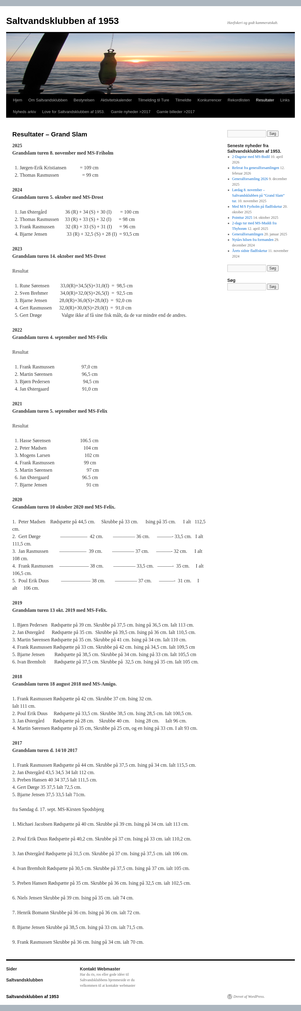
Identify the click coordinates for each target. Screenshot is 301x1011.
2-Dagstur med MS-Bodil (251, 157)
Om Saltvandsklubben (47, 100)
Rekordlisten (239, 100)
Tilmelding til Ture (153, 100)
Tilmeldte (183, 100)
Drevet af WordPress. (249, 996)
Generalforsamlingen (247, 234)
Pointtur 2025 (242, 217)
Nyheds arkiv (24, 111)
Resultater (265, 100)
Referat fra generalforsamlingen (255, 168)
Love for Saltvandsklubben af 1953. (73, 111)
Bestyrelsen (84, 100)
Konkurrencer (209, 100)
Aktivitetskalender (116, 100)
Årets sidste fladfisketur (250, 251)
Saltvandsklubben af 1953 (62, 21)
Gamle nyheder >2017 (130, 111)
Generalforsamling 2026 (250, 179)
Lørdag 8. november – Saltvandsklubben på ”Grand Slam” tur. (258, 195)
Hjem (17, 100)
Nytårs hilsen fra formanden (253, 240)
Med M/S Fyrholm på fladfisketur (257, 206)
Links (285, 100)
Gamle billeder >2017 (176, 111)
